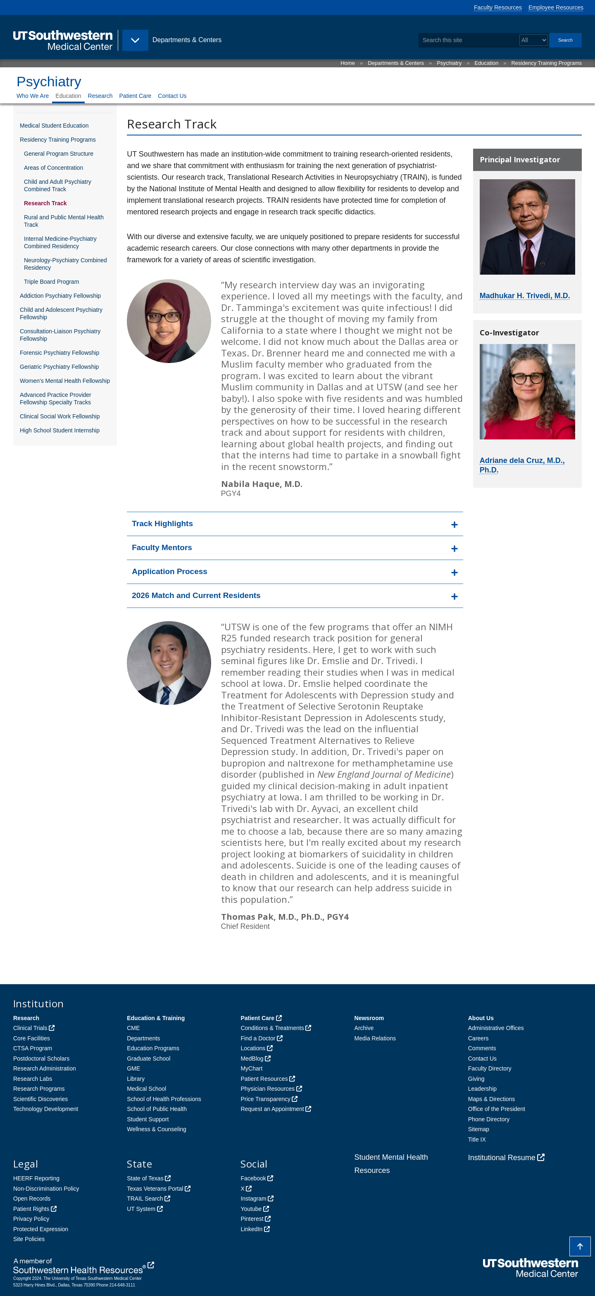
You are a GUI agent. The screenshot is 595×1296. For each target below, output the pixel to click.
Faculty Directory (490, 1068)
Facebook (253, 1178)
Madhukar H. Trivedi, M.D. (525, 296)
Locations (252, 1048)
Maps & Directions (491, 1099)
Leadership (482, 1088)
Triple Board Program (51, 281)
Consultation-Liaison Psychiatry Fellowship (60, 335)
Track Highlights (162, 523)
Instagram (253, 1198)
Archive (364, 1028)
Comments (482, 1048)
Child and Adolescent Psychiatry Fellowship (61, 313)
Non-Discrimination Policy (46, 1188)
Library (136, 1078)
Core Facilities (31, 1038)
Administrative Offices (496, 1028)
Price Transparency (265, 1099)
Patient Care (135, 96)
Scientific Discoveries (40, 1099)
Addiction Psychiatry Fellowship (60, 295)
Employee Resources (555, 7)
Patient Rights (31, 1209)
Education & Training (156, 1018)
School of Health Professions (164, 1099)
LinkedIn (251, 1229)
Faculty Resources (498, 7)
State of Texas (145, 1178)
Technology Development (45, 1109)
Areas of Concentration (53, 167)
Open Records (31, 1198)
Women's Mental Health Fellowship (65, 380)
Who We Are (33, 96)
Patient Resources (264, 1078)
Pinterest (251, 1218)
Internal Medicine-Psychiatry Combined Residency (60, 242)
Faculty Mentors (162, 547)
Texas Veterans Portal (155, 1188)
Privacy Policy (31, 1218)
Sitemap (478, 1129)
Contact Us (172, 96)
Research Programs (39, 1088)
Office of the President (496, 1109)
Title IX (477, 1139)
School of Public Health (157, 1109)
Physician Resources (267, 1088)
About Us (481, 1018)
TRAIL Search (145, 1198)
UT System (141, 1209)
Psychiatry (449, 63)
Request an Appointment (272, 1109)
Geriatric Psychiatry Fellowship (59, 366)
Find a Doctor (257, 1038)
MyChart (251, 1068)
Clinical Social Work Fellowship (60, 416)
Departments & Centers (396, 63)
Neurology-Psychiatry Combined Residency (65, 264)
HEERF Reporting (36, 1178)
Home (347, 63)
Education (486, 63)
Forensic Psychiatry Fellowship (59, 352)
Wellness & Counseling (156, 1129)
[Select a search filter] (533, 40)
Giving (476, 1078)
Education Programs (153, 1048)
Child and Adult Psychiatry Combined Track (57, 185)
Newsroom (369, 1018)
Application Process (169, 571)
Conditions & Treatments (272, 1028)
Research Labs (32, 1078)
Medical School (146, 1088)
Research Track (45, 203)
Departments (143, 1038)
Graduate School (148, 1058)
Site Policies (29, 1239)
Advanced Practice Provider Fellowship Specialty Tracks (55, 399)
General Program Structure (58, 153)
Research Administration (44, 1068)
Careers (478, 1038)
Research (100, 96)
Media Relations (375, 1038)
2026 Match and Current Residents (196, 595)
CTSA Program (32, 1048)
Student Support (148, 1119)
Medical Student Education (54, 125)
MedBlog (251, 1058)
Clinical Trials (30, 1028)
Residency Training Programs (546, 63)
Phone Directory (488, 1119)
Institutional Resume (502, 1158)
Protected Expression (40, 1229)
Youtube (251, 1209)
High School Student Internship (60, 430)
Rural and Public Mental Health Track (64, 221)
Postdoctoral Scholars (41, 1058)
